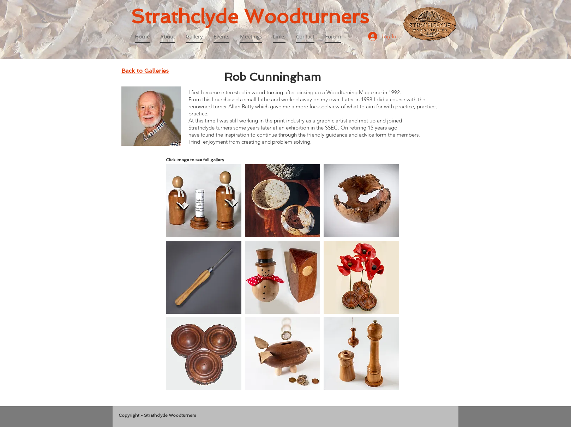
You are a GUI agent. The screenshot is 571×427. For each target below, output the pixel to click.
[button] (203, 200)
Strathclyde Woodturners (250, 16)
